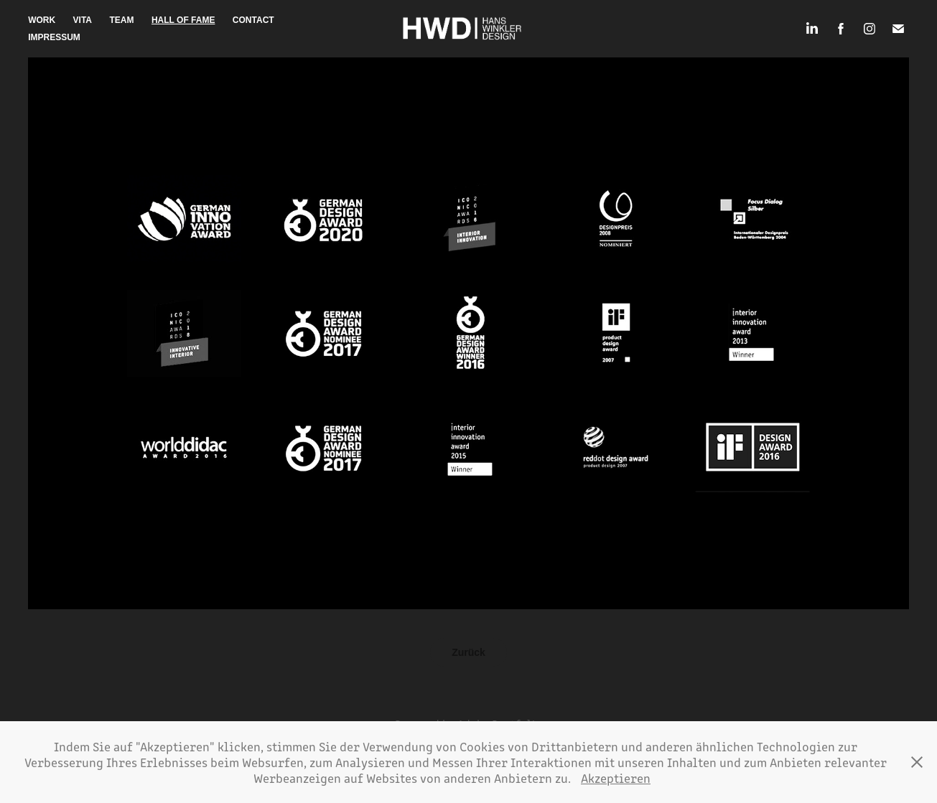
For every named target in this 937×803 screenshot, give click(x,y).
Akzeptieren (616, 777)
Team (122, 20)
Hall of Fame (183, 20)
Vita (82, 20)
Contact (253, 20)
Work (41, 20)
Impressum (54, 37)
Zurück (468, 652)
